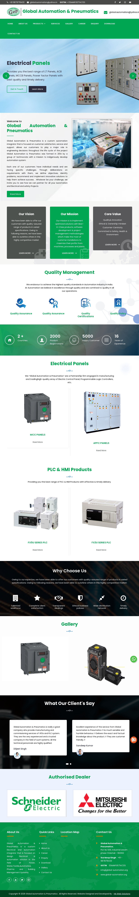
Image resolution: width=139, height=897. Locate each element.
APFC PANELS (101, 443)
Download (109, 23)
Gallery (69, 23)
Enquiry (95, 23)
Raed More (15, 194)
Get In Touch (17, 88)
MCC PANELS (37, 434)
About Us (22, 23)
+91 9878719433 (17, 2)
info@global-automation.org (114, 870)
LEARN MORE (26, 253)
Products (39, 23)
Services (55, 23)
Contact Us (14, 33)
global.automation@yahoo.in (43, 2)
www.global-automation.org (114, 874)
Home (10, 23)
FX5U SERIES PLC (37, 542)
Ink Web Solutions (122, 893)
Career (81, 23)
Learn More (37, 88)
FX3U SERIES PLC (101, 542)
